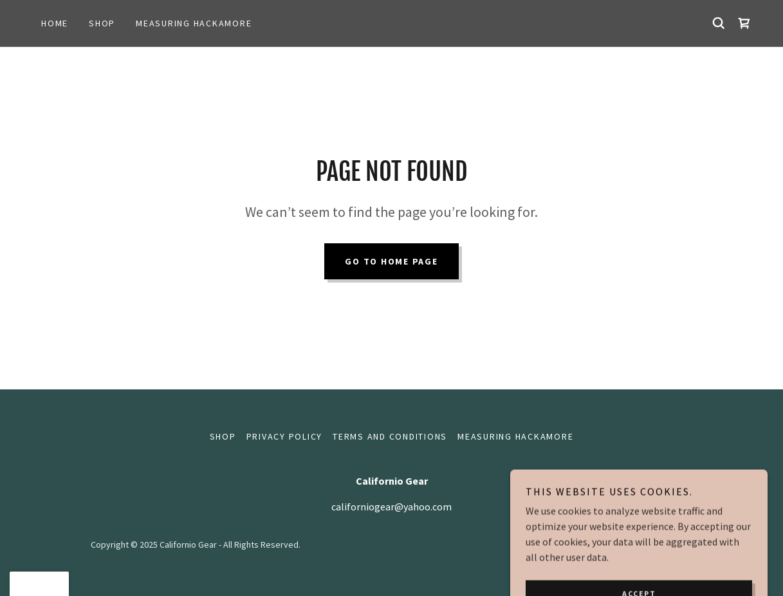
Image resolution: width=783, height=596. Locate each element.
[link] (744, 23)
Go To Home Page (391, 261)
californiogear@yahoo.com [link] (391, 506)
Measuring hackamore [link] (194, 23)
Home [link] (54, 23)
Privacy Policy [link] (284, 436)
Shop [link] (102, 23)
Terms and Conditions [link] (390, 436)
